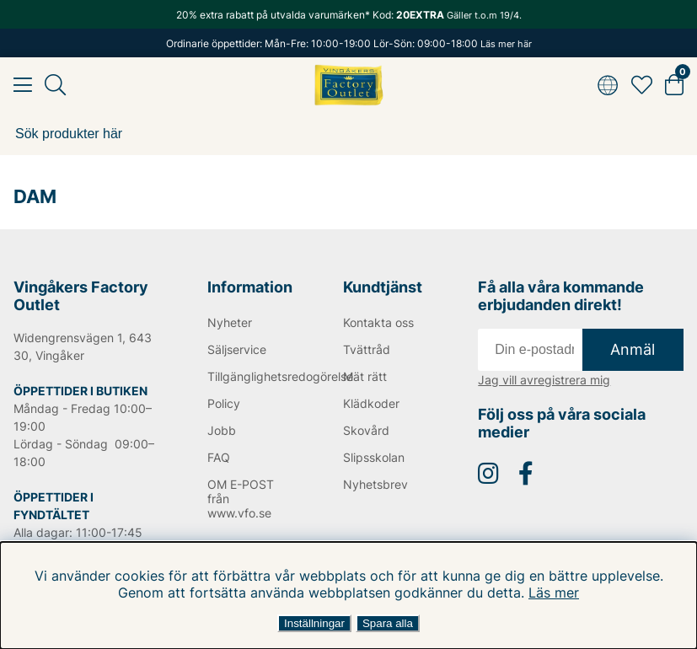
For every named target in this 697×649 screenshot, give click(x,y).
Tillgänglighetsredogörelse (252, 376)
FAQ (218, 457)
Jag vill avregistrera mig (544, 380)
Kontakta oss (378, 322)
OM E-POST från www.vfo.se (240, 498)
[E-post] (530, 350)
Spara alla (387, 623)
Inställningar (314, 623)
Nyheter (229, 322)
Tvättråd (366, 349)
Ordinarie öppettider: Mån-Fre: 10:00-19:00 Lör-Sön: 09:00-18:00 (349, 43)
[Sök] (348, 134)
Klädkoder (371, 403)
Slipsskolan (374, 457)
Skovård (366, 430)
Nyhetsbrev (375, 484)
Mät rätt (365, 376)
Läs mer (553, 592)
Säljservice (236, 349)
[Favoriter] (641, 85)
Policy (223, 403)
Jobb (221, 430)
